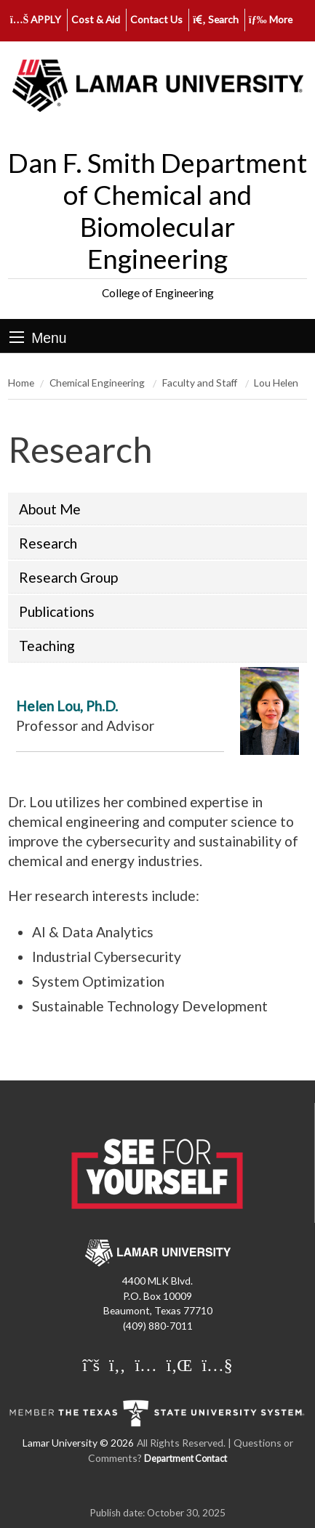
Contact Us (156, 19)
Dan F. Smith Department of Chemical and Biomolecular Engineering (157, 211)
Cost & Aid (95, 19)
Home (21, 382)
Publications (57, 611)
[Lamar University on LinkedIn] (180, 1364)
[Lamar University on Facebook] (117, 1364)
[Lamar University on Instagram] (145, 1364)
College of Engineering (158, 292)
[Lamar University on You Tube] (217, 1364)
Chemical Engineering (98, 382)
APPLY (36, 19)
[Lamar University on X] (91, 1364)
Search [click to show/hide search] (216, 19)
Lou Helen (276, 382)
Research (48, 543)
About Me (50, 509)
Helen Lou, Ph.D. (67, 706)
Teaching (47, 645)
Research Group (68, 577)
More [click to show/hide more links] (270, 19)
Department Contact (185, 1458)
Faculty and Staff (200, 382)
